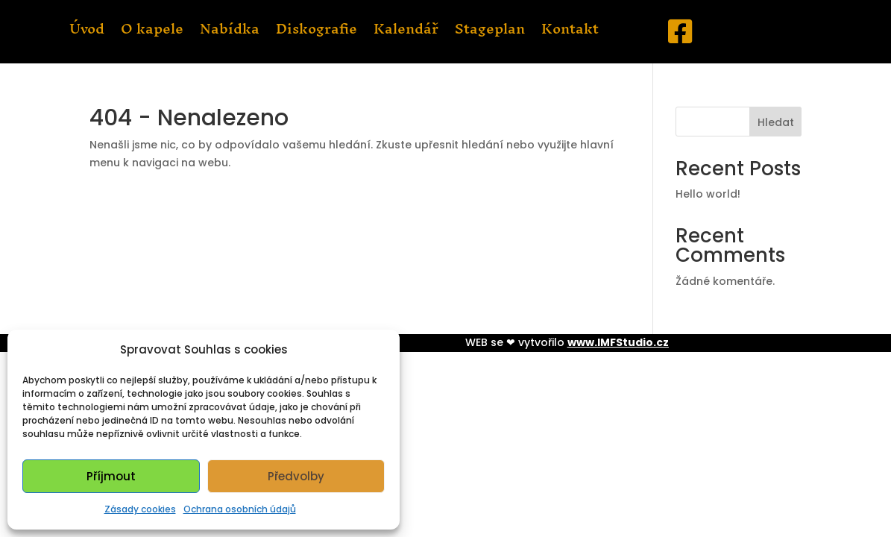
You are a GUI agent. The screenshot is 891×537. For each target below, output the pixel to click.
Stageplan (490, 32)
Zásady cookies (140, 509)
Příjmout (111, 476)
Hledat (776, 122)
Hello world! (708, 193)
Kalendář (406, 32)
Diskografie (316, 32)
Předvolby (296, 476)
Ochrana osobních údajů (239, 509)
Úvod (86, 32)
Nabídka (229, 32)
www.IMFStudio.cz (618, 342)
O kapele (152, 32)
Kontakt (570, 32)
